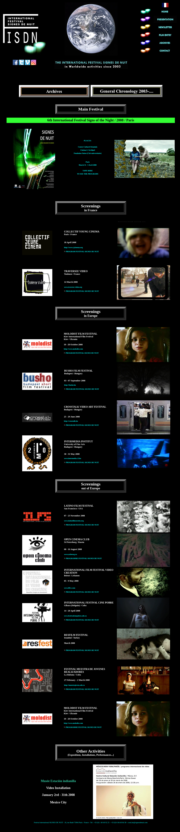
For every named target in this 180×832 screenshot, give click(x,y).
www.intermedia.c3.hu (72, 458)
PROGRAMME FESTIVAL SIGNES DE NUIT (84, 558)
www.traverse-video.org (73, 287)
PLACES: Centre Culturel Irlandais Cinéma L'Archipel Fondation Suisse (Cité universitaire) (87, 147)
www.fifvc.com (69, 588)
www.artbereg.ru (70, 554)
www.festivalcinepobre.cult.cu (75, 616)
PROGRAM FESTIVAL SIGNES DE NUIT (82, 252)
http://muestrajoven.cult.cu (74, 685)
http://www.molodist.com (73, 349)
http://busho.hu (70, 385)
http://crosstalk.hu (71, 421)
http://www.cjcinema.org (73, 247)
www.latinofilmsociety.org (74, 521)
